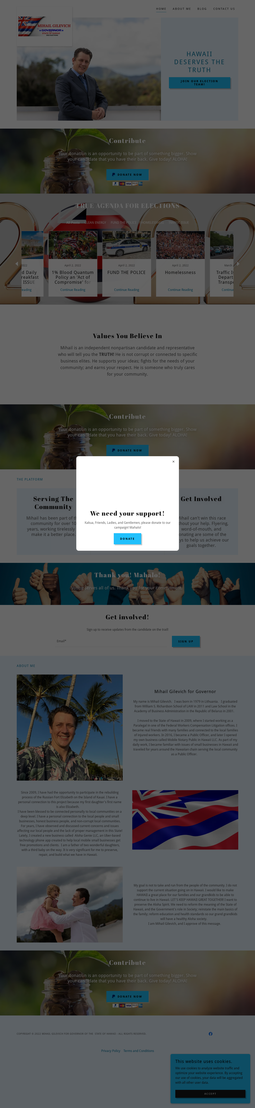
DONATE (127, 538)
